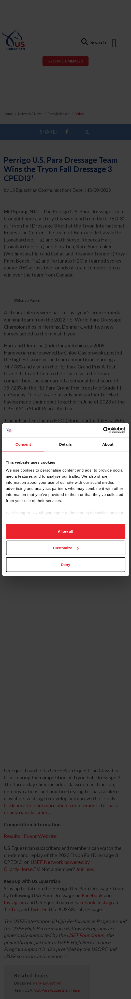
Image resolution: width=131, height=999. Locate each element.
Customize (65, 548)
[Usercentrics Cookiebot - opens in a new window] (103, 430)
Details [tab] (65, 444)
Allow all (65, 531)
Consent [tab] (23, 444)
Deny (65, 564)
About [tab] (107, 444)
